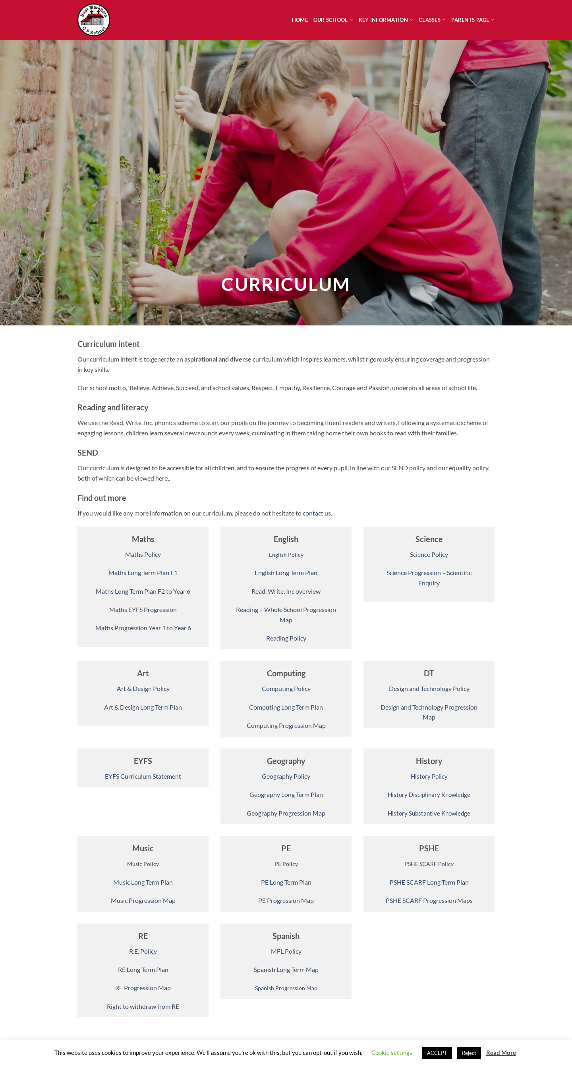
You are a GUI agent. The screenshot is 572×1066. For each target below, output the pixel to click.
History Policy (429, 776)
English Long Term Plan (286, 572)
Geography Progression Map (286, 813)
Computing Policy (286, 688)
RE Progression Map (143, 987)
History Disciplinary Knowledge (429, 794)
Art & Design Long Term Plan (143, 707)
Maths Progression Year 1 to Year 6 (143, 627)
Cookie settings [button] (391, 1052)
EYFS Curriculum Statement (143, 776)
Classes (432, 19)
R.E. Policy (143, 951)
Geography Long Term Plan (286, 794)
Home (300, 20)
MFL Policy (286, 951)
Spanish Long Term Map (286, 969)
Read (258, 591)
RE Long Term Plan (143, 969)
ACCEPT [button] (437, 1053)
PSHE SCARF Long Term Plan (429, 882)
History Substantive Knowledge (429, 813)
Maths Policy (143, 554)
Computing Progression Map (286, 725)
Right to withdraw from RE (143, 1006)
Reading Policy (286, 638)
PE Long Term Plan (286, 882)
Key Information (386, 19)
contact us (317, 513)
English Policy (286, 554)
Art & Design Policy (143, 688)
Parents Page (473, 19)
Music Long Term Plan (143, 882)
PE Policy (286, 863)
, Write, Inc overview (293, 591)
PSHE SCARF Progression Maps (429, 900)
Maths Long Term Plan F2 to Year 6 (143, 591)
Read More (501, 1052)
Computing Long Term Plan (286, 707)
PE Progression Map (286, 900)
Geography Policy (286, 776)
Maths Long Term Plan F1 (143, 572)
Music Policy (143, 863)
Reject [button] (469, 1053)
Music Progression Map (143, 900)
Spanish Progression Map (286, 988)
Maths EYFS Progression (143, 609)
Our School (333, 19)
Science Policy (429, 554)
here (161, 478)
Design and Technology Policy (429, 688)
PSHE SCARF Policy (429, 863)
